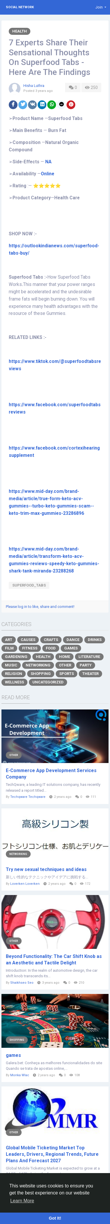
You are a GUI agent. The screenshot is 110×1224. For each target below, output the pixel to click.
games (13, 1055)
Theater (90, 673)
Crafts (51, 639)
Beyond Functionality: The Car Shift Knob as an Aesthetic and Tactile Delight (54, 960)
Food (51, 648)
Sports (66, 673)
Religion (13, 673)
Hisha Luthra (33, 85)
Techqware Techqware (28, 797)
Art (8, 639)
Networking (38, 665)
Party (86, 665)
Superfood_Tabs (29, 585)
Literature (89, 656)
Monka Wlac (19, 1075)
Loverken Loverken (25, 884)
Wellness (14, 682)
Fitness (29, 648)
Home (64, 656)
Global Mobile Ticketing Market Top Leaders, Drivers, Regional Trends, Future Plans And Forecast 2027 (52, 1154)
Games (71, 648)
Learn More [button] (22, 1200)
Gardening (16, 656)
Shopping (41, 673)
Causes (28, 639)
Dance (73, 639)
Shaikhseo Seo (22, 983)
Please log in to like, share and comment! (40, 606)
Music (11, 665)
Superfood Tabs (26, 277)
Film (9, 648)
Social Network (20, 7)
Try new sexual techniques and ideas (46, 869)
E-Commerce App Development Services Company (51, 774)
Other (65, 665)
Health (19, 31)
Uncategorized (48, 682)
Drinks (95, 639)
